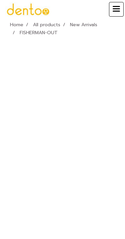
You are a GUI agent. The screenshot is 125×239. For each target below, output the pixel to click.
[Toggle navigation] (116, 9)
